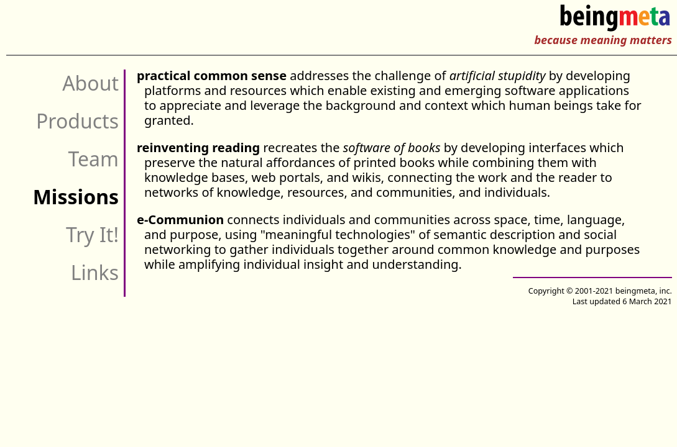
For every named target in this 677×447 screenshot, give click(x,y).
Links (95, 272)
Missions (76, 196)
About (90, 83)
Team (93, 158)
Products (77, 120)
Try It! (92, 234)
